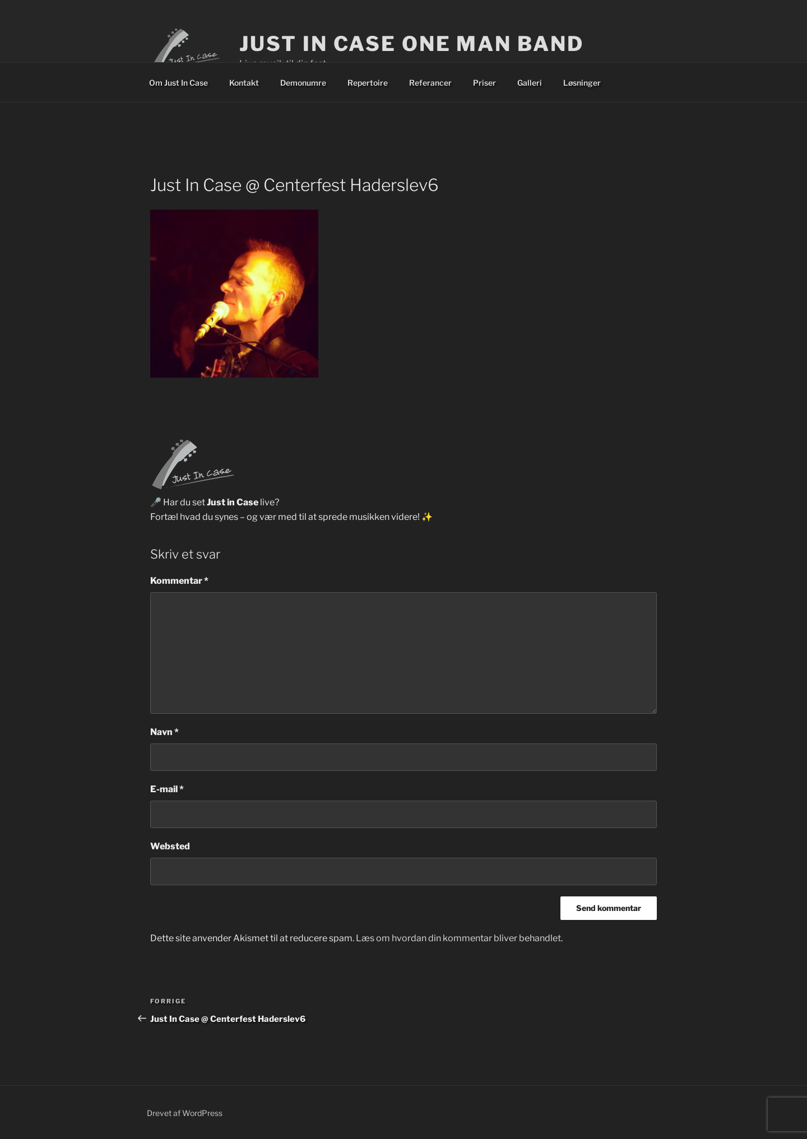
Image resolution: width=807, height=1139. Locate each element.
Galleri (529, 82)
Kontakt (244, 82)
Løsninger (582, 82)
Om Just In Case (178, 82)
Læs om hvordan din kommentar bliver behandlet (458, 938)
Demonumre (303, 82)
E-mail (167, 789)
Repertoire (367, 82)
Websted (170, 846)
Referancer (430, 82)
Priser (484, 82)
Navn (164, 732)
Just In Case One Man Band (411, 43)
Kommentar (179, 580)
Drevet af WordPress (184, 1113)
